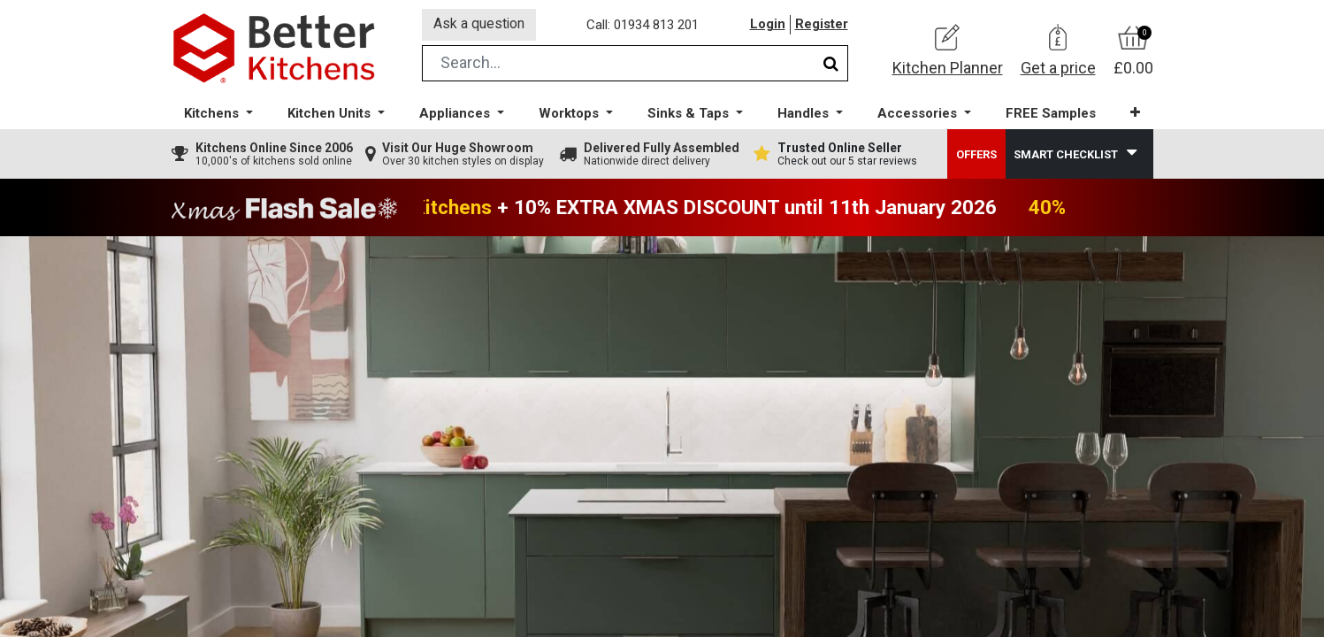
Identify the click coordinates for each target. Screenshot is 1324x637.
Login (767, 26)
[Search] (831, 65)
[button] (1134, 114)
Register (821, 26)
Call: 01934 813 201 (644, 26)
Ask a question (480, 25)
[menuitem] (1049, 115)
